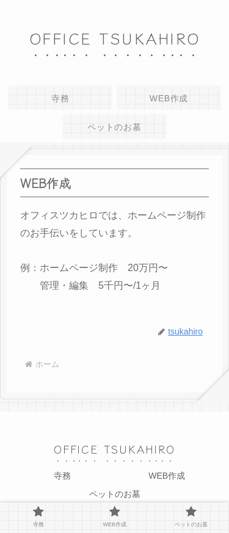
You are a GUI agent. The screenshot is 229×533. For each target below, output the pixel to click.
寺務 (62, 475)
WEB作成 (166, 475)
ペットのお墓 (114, 494)
